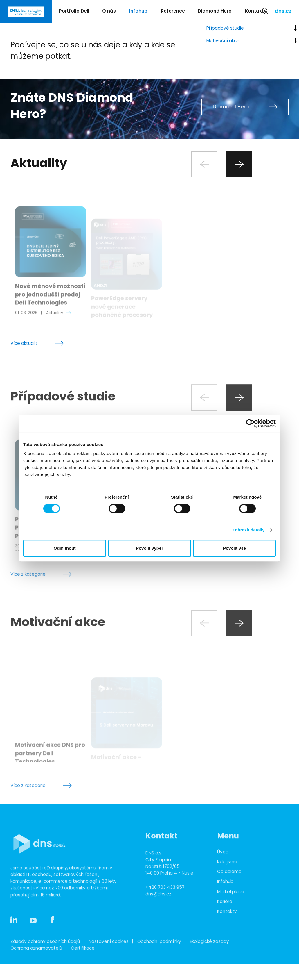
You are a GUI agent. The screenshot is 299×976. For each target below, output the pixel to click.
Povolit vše (234, 548)
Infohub (138, 11)
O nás (109, 11)
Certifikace (83, 971)
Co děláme (229, 895)
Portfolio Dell (74, 11)
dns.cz (283, 11)
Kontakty (255, 11)
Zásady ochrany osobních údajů (45, 964)
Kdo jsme (227, 885)
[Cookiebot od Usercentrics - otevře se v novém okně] (250, 423)
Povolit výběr (149, 548)
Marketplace (230, 914)
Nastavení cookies (109, 964)
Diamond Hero (215, 11)
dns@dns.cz (158, 917)
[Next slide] (239, 164)
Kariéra (224, 925)
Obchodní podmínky (159, 964)
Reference (173, 11)
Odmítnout (65, 548)
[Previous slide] (204, 164)
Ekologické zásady (209, 964)
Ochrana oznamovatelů (36, 971)
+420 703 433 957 (165, 910)
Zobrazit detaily (248, 529)
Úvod (222, 875)
